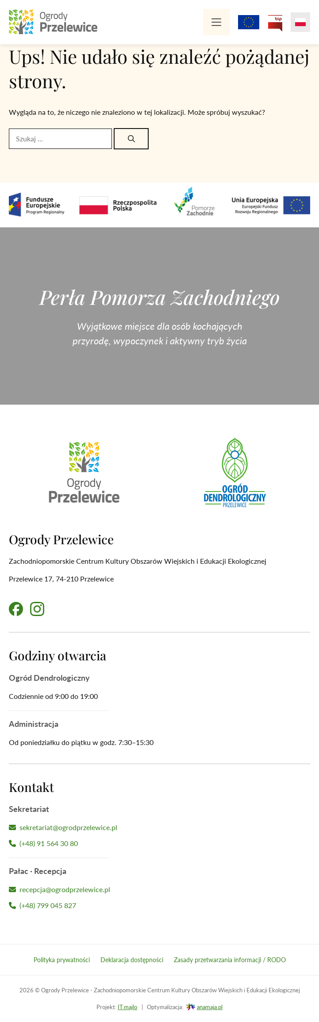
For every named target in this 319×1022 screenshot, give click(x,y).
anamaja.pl (210, 1006)
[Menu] (216, 22)
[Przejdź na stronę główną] (53, 22)
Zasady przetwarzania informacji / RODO (230, 959)
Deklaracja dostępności (131, 959)
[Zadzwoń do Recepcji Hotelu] (159, 905)
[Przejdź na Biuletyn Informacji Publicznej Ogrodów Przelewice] (275, 22)
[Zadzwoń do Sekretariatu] (159, 843)
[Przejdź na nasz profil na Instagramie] (37, 609)
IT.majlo (127, 1006)
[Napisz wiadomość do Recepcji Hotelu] (159, 889)
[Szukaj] (131, 138)
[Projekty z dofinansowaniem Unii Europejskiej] (248, 22)
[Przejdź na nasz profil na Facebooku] (16, 609)
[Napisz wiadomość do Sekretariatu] (159, 827)
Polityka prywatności (62, 959)
